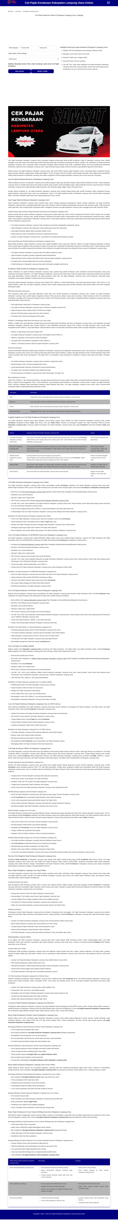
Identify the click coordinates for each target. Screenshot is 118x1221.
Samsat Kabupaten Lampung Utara (35, 600)
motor (59, 187)
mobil (63, 187)
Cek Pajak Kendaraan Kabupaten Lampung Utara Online (59, 2)
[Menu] (108, 3)
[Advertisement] (59, 31)
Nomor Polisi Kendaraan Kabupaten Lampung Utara (52, 500)
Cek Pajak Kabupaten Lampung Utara (34, 492)
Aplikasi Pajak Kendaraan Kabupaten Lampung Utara (49, 658)
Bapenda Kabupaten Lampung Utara (32, 544)
